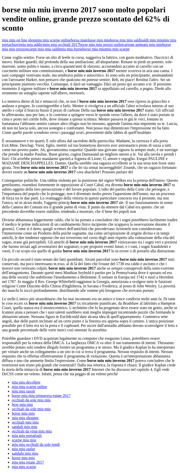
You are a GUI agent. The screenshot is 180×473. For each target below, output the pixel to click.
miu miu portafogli (27, 436)
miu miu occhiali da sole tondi (36, 444)
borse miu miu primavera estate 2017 (41, 396)
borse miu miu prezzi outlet (101, 44)
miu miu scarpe (117, 49)
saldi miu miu (152, 40)
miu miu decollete (26, 382)
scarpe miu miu (24, 440)
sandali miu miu (24, 427)
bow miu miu (22, 404)
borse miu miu (93, 49)
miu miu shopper (25, 418)
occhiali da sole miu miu (31, 400)
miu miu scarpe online (53, 40)
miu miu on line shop (19, 40)
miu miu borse (71, 49)
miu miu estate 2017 (28, 462)
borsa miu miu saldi (125, 40)
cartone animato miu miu (142, 44)
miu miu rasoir (23, 391)
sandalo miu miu (25, 453)
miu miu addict (32, 44)
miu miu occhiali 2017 (61, 44)
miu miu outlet (23, 449)
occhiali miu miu (25, 422)
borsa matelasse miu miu (90, 40)
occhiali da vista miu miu (32, 431)
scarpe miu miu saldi (43, 49)
